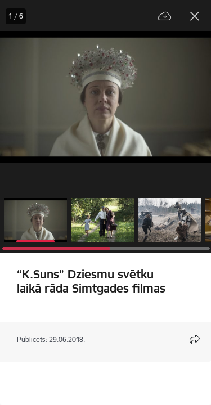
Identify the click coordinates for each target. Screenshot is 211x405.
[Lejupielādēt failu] (165, 16)
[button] (35, 220)
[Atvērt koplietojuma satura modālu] (195, 339)
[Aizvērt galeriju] (195, 16)
